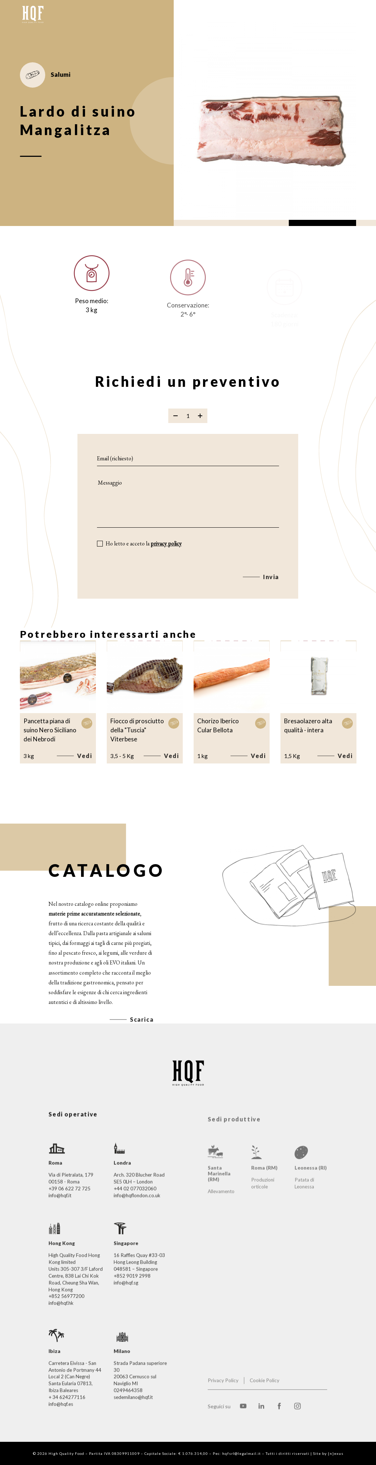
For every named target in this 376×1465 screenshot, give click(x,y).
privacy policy (166, 553)
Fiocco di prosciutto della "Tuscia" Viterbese (137, 729)
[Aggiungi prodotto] (200, 425)
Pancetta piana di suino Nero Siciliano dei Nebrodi (50, 729)
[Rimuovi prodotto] (175, 425)
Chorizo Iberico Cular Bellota (218, 725)
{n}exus (335, 1453)
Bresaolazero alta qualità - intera (308, 725)
